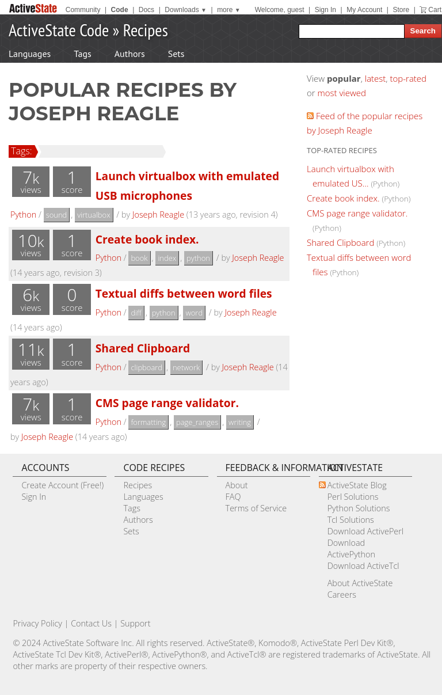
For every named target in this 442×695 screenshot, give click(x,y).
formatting (148, 422)
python (198, 258)
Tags (82, 53)
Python (23, 214)
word (194, 312)
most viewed (342, 92)
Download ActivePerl (365, 531)
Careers (341, 594)
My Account (364, 10)
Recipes (145, 29)
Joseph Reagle (158, 214)
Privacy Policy (37, 623)
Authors (130, 53)
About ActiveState (360, 583)
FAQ (233, 496)
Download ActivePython (351, 548)
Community (83, 10)
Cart (434, 10)
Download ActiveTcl (363, 565)
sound (56, 215)
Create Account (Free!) (62, 485)
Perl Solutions (353, 496)
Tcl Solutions (350, 519)
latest (375, 78)
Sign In (325, 10)
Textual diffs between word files (184, 293)
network (186, 367)
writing (239, 422)
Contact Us (91, 623)
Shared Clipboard (143, 348)
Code (119, 10)
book (139, 258)
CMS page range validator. (167, 403)
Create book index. (147, 239)
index (167, 258)
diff (136, 312)
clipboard (146, 367)
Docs (146, 10)
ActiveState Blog (357, 485)
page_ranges (197, 422)
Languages (30, 53)
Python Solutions (358, 508)
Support (135, 623)
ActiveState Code (59, 29)
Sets (176, 53)
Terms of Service (256, 508)
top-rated (408, 78)
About (237, 485)
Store (401, 10)
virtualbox (93, 215)
